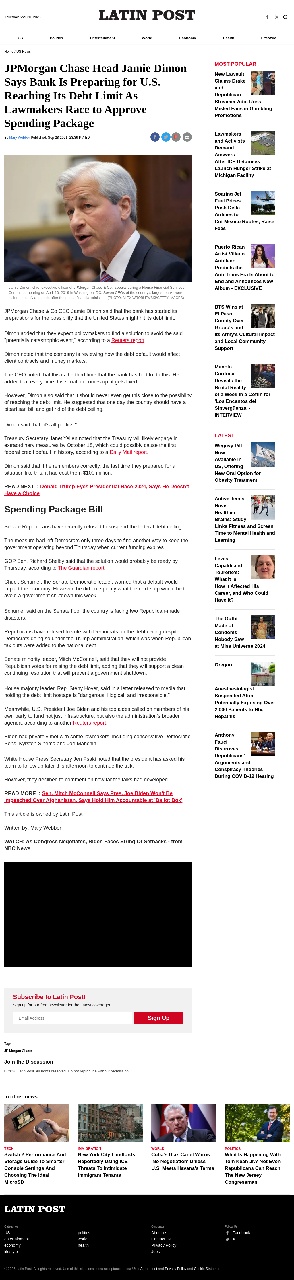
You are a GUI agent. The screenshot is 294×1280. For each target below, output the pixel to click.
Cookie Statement (207, 1269)
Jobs (155, 1251)
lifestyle (11, 1251)
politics (84, 1232)
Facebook (241, 1232)
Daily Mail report (128, 452)
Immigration (89, 1149)
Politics (56, 38)
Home (8, 52)
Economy (187, 38)
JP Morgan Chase (18, 1051)
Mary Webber (20, 138)
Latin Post (147, 15)
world (82, 1239)
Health (228, 38)
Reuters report (127, 340)
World (147, 38)
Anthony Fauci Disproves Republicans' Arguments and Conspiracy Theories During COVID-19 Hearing (244, 755)
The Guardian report (81, 568)
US (20, 38)
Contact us (161, 1239)
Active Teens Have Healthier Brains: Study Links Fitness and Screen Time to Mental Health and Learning (245, 519)
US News (23, 52)
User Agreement (144, 1269)
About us (159, 1232)
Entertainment (102, 38)
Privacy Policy (163, 1245)
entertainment (16, 1239)
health (83, 1245)
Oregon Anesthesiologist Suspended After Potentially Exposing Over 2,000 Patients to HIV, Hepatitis (245, 690)
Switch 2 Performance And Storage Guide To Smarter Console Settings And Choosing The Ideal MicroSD (35, 1168)
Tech (9, 1149)
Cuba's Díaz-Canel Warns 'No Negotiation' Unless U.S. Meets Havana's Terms (182, 1161)
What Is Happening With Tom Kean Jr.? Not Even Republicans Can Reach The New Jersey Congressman (253, 1168)
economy (12, 1245)
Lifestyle (268, 38)
